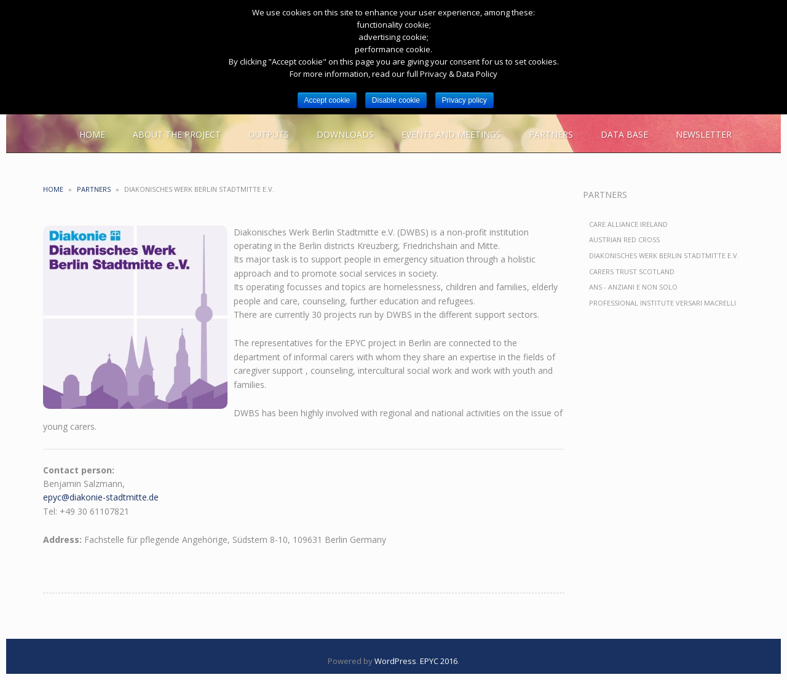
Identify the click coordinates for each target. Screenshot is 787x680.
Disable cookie (396, 100)
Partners (94, 189)
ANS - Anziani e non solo (633, 286)
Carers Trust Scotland (631, 271)
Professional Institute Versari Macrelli (662, 302)
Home (53, 189)
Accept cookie (327, 100)
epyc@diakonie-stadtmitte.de (101, 497)
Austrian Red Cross (624, 239)
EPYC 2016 (438, 660)
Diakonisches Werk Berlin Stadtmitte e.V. (664, 255)
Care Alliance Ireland (628, 224)
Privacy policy (464, 100)
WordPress (395, 660)
